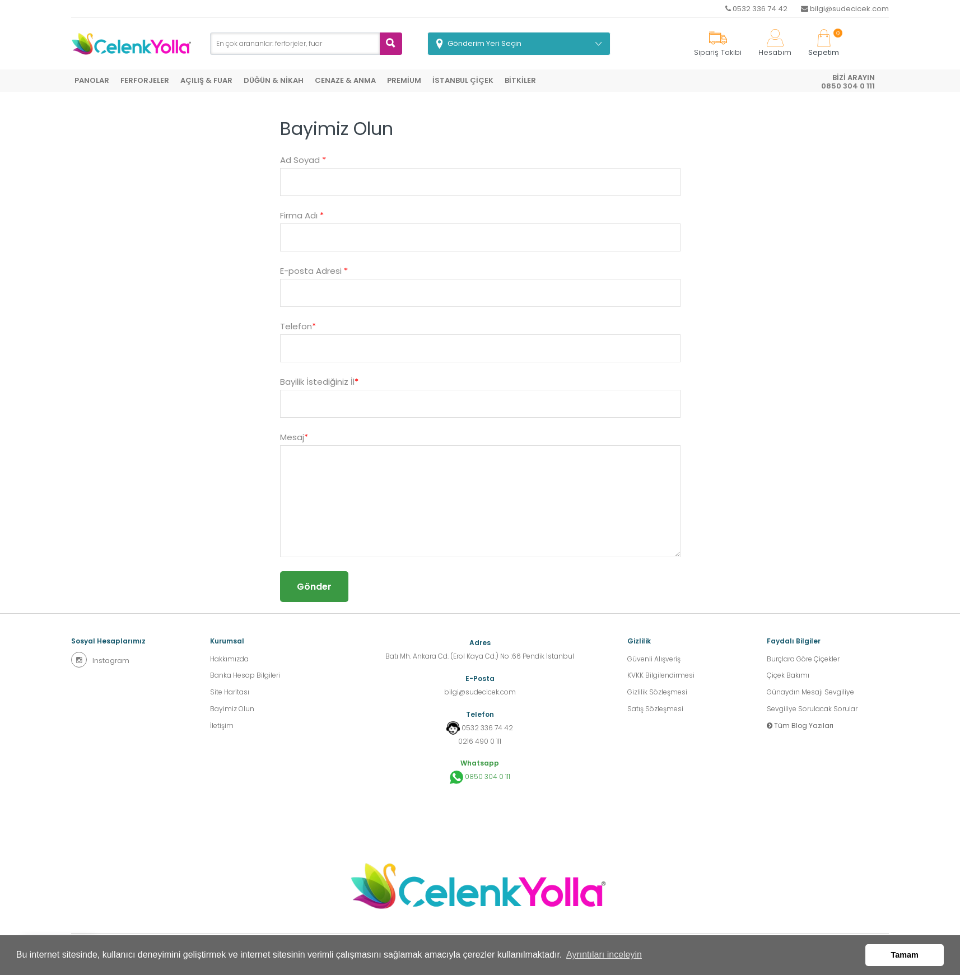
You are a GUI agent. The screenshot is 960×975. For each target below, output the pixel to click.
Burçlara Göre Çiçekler (803, 659)
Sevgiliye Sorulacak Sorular (812, 709)
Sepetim (823, 43)
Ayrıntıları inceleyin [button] (604, 954)
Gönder (314, 586)
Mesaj (294, 437)
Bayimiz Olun (232, 709)
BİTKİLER (520, 80)
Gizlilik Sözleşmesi (657, 692)
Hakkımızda (229, 659)
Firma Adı (302, 215)
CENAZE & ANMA (345, 80)
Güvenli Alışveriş (654, 659)
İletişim (222, 726)
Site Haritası (229, 692)
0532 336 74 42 (756, 8)
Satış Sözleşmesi (655, 709)
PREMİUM (404, 80)
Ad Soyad (303, 160)
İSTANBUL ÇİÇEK (462, 80)
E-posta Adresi (314, 271)
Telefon (298, 326)
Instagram (100, 660)
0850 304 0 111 (480, 777)
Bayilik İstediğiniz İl (319, 382)
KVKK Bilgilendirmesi (661, 675)
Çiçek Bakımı (788, 675)
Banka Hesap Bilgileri (245, 675)
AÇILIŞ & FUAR (206, 80)
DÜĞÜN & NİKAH (274, 80)
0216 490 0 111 (479, 741)
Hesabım (774, 43)
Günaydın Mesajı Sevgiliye (810, 692)
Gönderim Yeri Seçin (484, 43)
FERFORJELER (144, 80)
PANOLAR (91, 80)
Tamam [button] (905, 954)
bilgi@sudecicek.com (845, 8)
